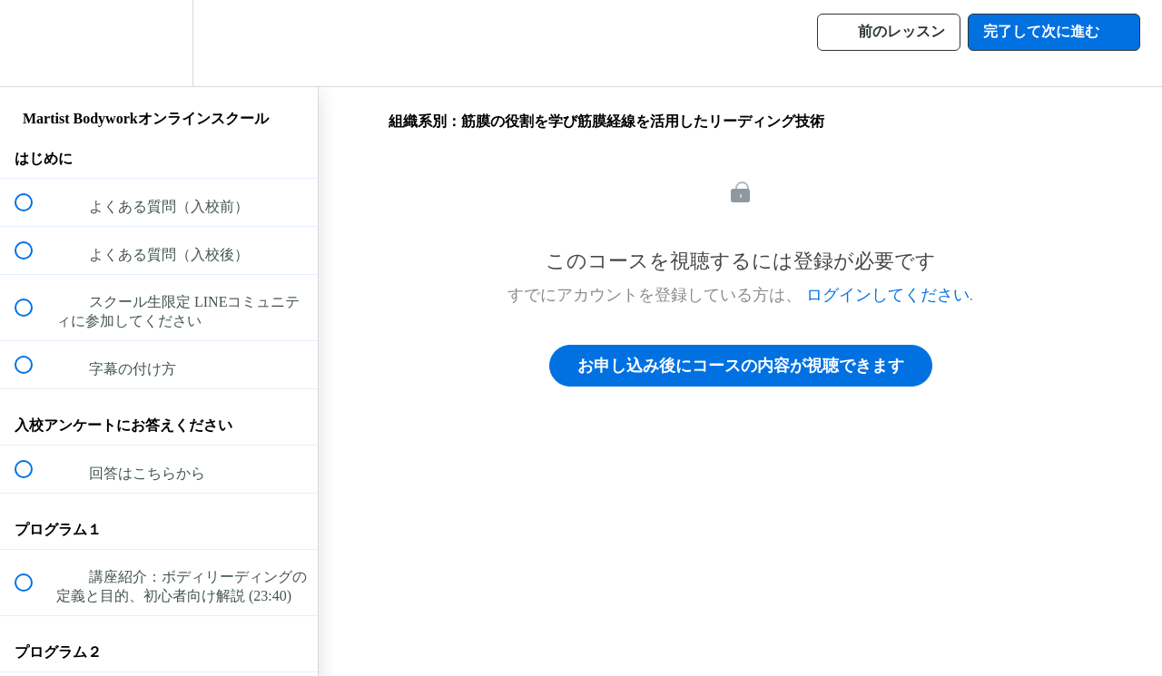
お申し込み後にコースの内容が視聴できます (740, 366)
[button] (33, 43)
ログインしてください (888, 295)
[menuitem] (158, 43)
